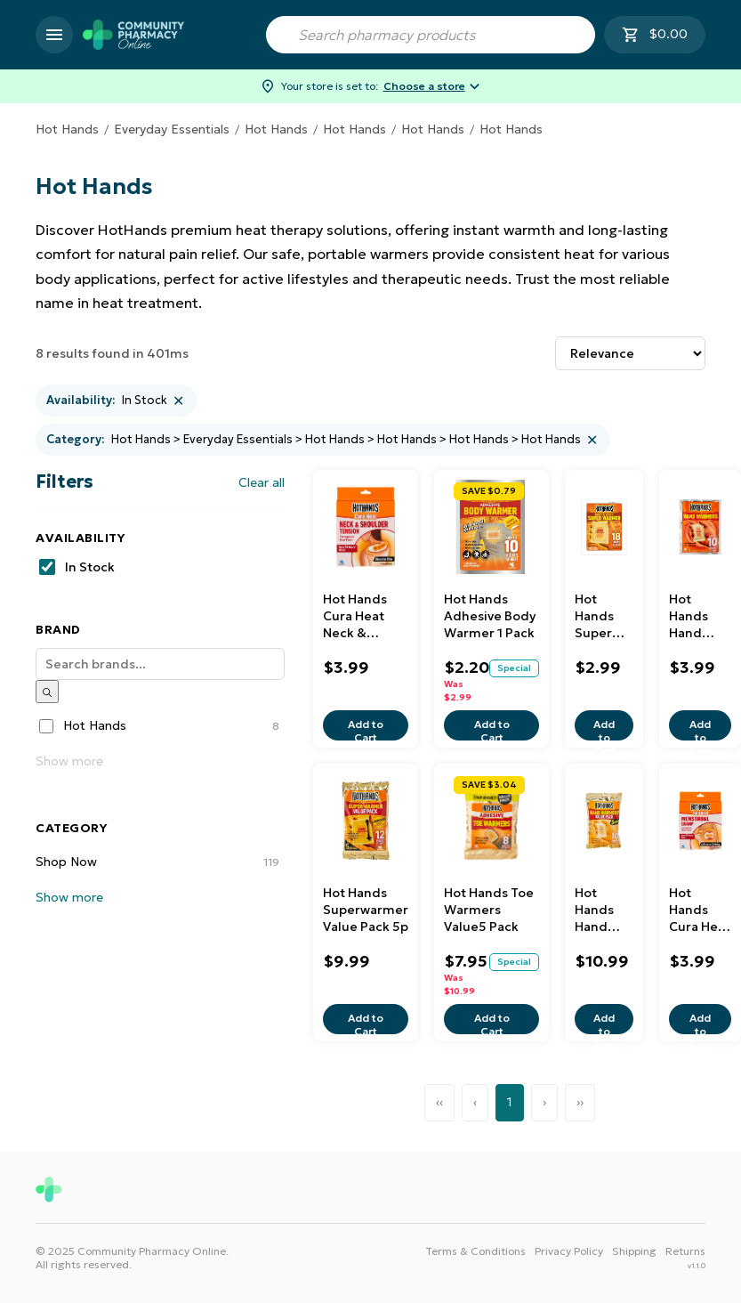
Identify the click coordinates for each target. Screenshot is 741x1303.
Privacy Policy (569, 1251)
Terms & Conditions (475, 1251)
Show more (69, 761)
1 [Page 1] (509, 1102)
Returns (685, 1251)
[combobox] (430, 34)
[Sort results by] (630, 353)
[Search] (160, 664)
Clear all (261, 482)
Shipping (634, 1251)
